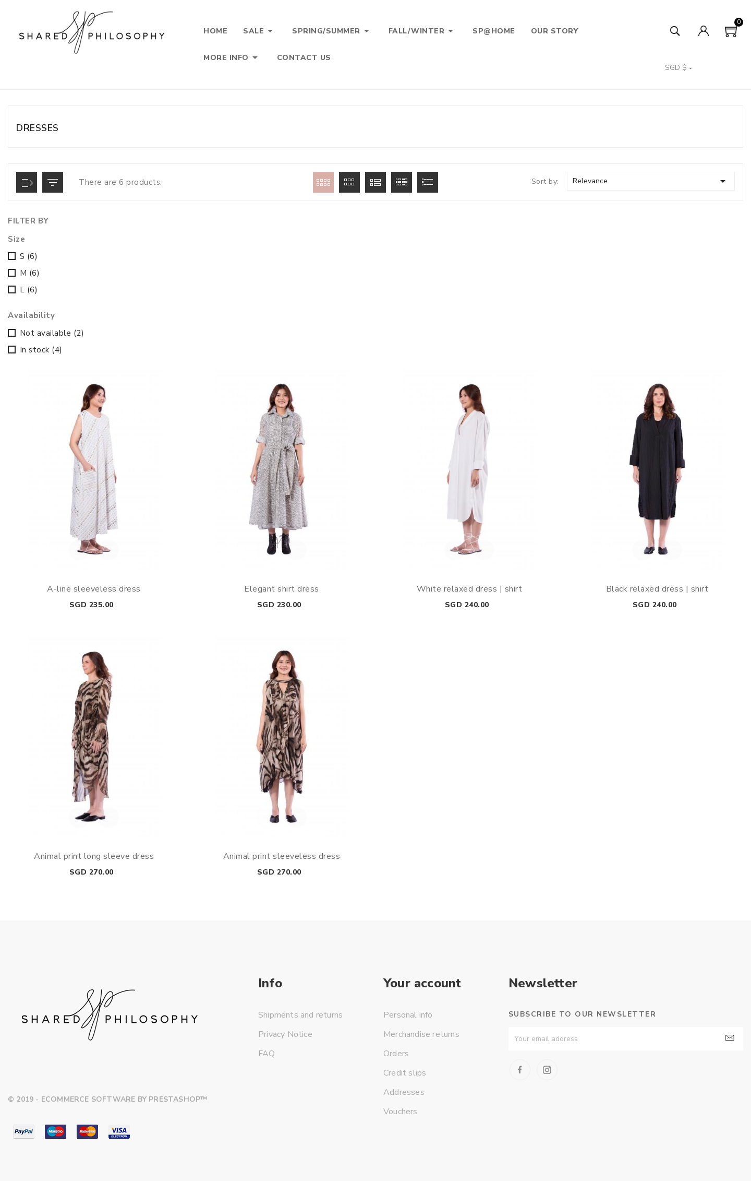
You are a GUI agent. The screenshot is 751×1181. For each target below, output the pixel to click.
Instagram (547, 1069)
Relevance (651, 181)
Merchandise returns (421, 1034)
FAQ (266, 1053)
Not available (52, 333)
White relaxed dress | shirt (470, 589)
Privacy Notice (285, 1034)
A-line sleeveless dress (94, 589)
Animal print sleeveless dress (282, 856)
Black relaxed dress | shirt (657, 589)
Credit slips (404, 1073)
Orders (396, 1053)
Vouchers (400, 1111)
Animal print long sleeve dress (94, 856)
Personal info (408, 1015)
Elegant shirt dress (281, 589)
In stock (41, 350)
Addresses (404, 1092)
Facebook (520, 1069)
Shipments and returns (300, 1015)
